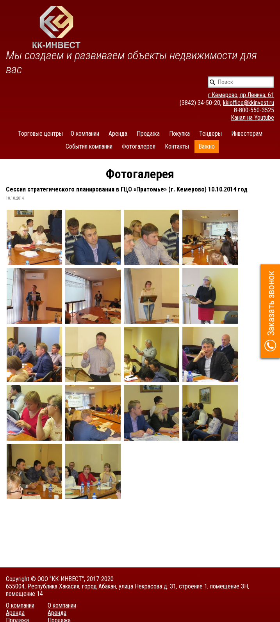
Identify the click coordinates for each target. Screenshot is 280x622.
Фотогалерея (138, 146)
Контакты (177, 146)
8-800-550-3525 (254, 110)
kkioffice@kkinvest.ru (248, 102)
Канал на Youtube (252, 117)
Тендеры (210, 133)
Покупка (179, 133)
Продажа (148, 133)
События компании (89, 146)
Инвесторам (246, 133)
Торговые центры (40, 133)
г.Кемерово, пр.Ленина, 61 (241, 95)
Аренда (118, 133)
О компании (85, 133)
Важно (206, 146)
